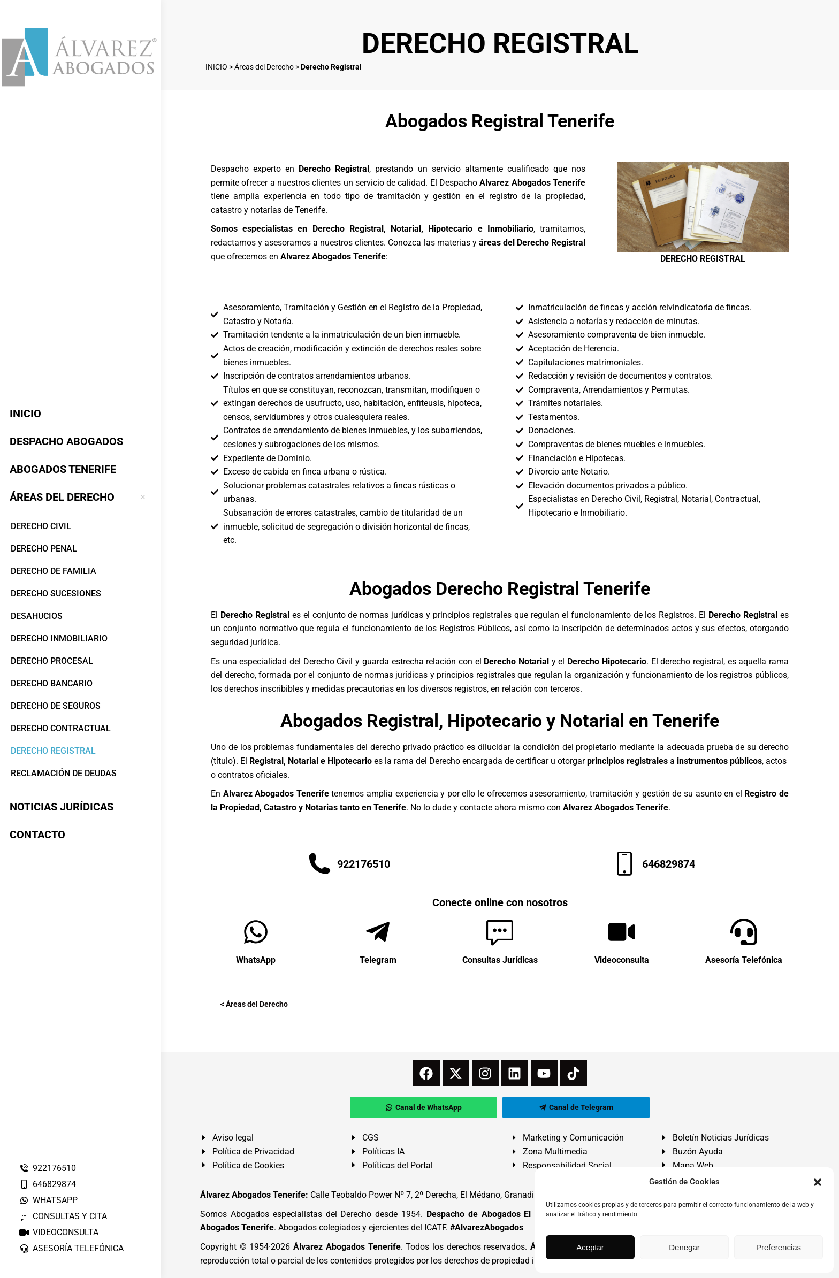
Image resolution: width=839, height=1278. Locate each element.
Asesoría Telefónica (743, 960)
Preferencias (778, 1247)
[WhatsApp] (255, 932)
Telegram (378, 960)
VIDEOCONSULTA (58, 1232)
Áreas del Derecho (264, 67)
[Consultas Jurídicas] (499, 932)
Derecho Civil (328, 661)
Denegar (684, 1247)
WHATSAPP (48, 1200)
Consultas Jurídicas (500, 960)
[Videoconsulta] (621, 932)
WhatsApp (256, 960)
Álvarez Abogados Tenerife (346, 1247)
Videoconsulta (621, 960)
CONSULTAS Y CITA (63, 1216)
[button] (817, 1182)
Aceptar (590, 1247)
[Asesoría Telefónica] (743, 932)
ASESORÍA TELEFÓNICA (71, 1248)
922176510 (47, 1168)
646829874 (47, 1184)
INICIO (216, 67)
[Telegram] (377, 932)
